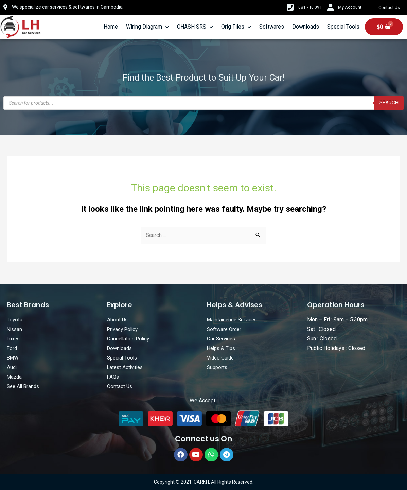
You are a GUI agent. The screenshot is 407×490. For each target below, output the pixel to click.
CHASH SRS (195, 27)
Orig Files (236, 27)
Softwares (271, 26)
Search (388, 103)
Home (111, 26)
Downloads (305, 26)
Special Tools (343, 26)
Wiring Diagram (147, 27)
